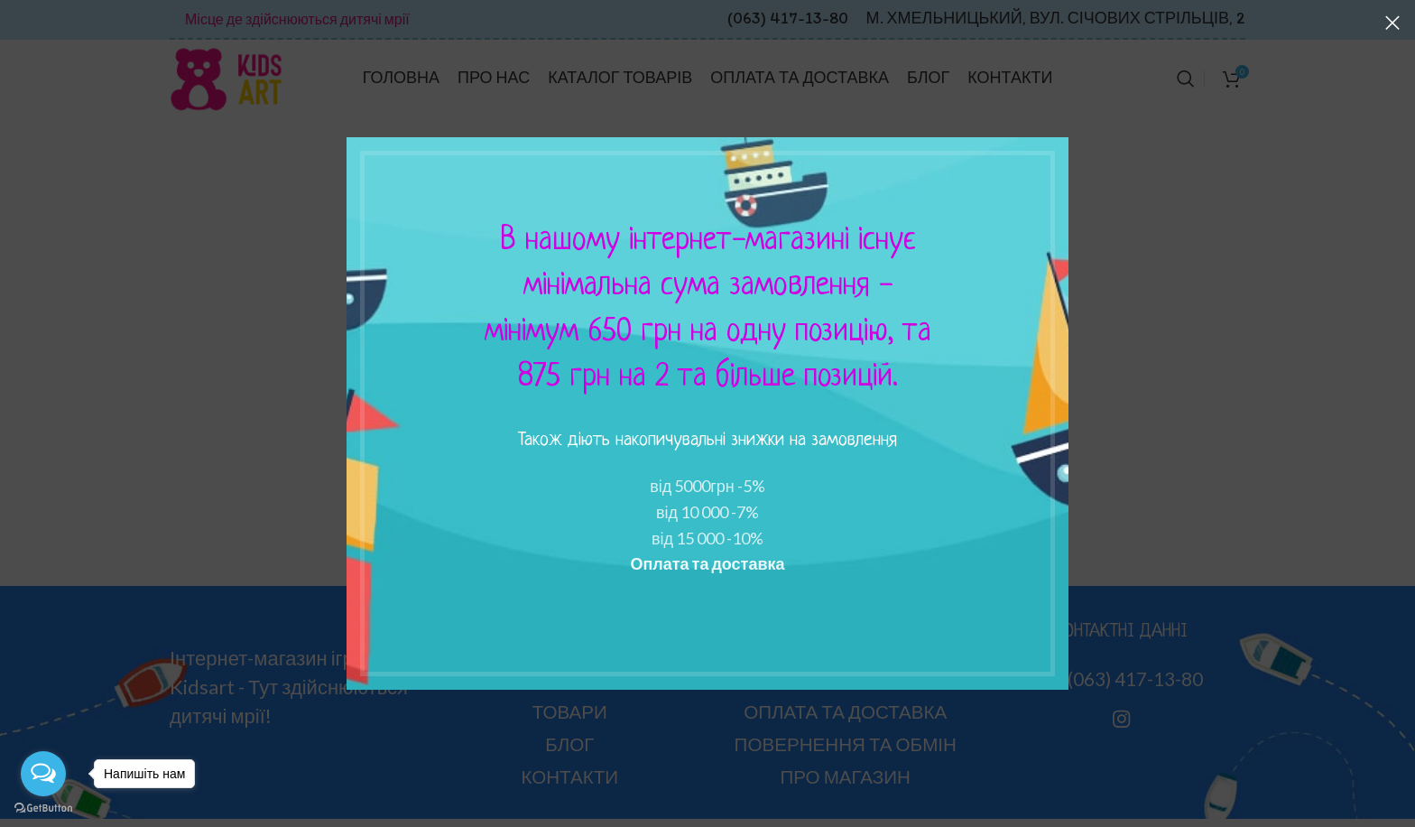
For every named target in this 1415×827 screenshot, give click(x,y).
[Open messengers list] (43, 773)
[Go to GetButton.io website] (43, 808)
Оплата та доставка (707, 563)
